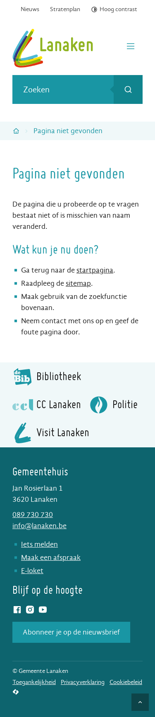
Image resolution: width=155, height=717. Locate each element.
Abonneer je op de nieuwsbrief (71, 632)
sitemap (78, 283)
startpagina (94, 270)
